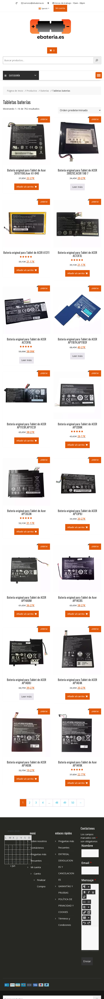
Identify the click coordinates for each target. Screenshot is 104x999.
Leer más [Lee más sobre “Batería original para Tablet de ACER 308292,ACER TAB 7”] (77, 186)
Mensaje (88, 880)
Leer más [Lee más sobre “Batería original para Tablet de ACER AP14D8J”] (26, 696)
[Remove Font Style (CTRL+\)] (84, 896)
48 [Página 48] (56, 802)
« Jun (12, 865)
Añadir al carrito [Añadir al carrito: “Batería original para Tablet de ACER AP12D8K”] (75, 444)
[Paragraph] (86, 907)
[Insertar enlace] (84, 912)
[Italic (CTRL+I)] (89, 892)
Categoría (12, 75)
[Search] (96, 60)
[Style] (86, 887)
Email (86, 863)
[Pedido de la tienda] (79, 110)
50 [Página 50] (72, 802)
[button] (99, 75)
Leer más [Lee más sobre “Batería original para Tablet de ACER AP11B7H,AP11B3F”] (77, 356)
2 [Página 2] (29, 802)
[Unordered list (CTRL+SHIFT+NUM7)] (84, 902)
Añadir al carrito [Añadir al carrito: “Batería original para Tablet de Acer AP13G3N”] (25, 531)
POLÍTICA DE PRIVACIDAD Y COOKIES (66, 905)
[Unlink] (89, 912)
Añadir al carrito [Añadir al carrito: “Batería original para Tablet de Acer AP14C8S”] (75, 613)
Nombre (87, 845)
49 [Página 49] (64, 802)
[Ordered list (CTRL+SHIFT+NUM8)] (89, 902)
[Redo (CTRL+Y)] (89, 923)
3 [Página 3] (36, 802)
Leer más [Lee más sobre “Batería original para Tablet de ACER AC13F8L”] (26, 360)
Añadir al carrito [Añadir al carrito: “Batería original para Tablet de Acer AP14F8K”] (75, 782)
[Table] (86, 917)
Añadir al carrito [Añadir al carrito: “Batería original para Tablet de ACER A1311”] (25, 270)
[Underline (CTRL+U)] (93, 892)
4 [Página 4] (42, 802)
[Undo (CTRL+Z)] (84, 923)
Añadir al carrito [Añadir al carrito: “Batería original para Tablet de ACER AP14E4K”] (75, 696)
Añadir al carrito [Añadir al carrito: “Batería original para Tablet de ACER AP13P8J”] (75, 527)
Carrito (37, 873)
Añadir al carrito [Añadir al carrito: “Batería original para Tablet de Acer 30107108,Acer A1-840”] (25, 186)
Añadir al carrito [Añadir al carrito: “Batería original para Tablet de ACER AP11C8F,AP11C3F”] (25, 440)
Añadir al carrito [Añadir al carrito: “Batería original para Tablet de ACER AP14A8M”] (25, 613)
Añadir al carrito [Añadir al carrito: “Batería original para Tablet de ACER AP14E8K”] (25, 778)
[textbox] (90, 938)
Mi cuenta (60, 8)
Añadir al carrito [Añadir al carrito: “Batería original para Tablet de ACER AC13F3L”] (75, 273)
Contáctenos (37, 847)
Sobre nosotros (39, 841)
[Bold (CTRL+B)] (84, 892)
